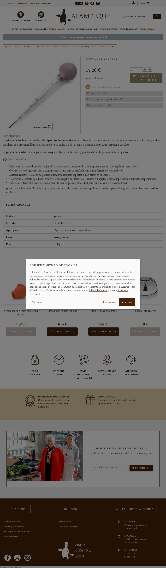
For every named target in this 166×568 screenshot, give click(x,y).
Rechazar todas (109, 301)
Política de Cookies (98, 290)
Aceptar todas (127, 301)
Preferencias (36, 301)
